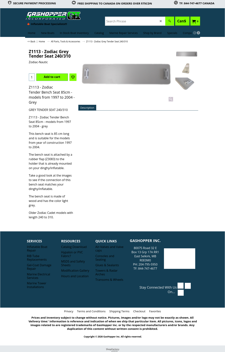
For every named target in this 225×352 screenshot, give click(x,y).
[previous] (194, 32)
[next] (198, 32)
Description (87, 107)
